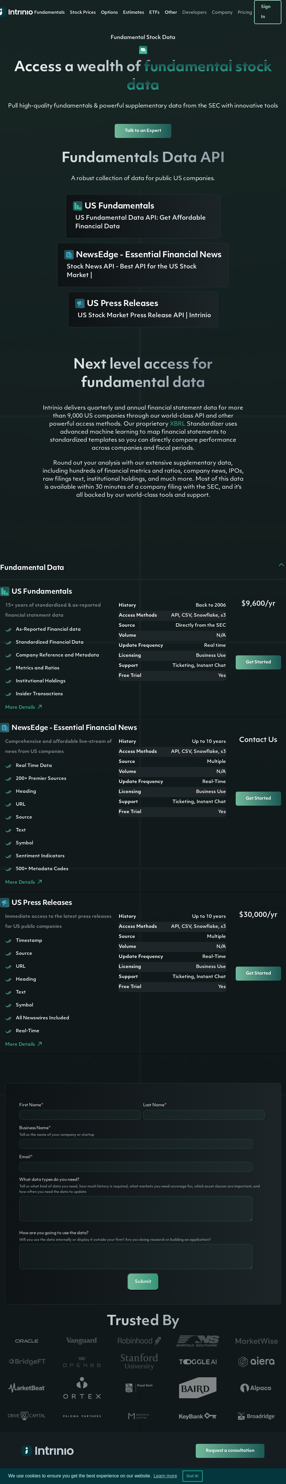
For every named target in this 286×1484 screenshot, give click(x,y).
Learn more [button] (165, 1475)
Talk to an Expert (143, 131)
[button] (49, 12)
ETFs (154, 13)
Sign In (265, 12)
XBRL (177, 424)
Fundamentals (49, 13)
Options (109, 13)
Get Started (258, 662)
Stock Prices (83, 13)
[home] (12, 12)
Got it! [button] (193, 1476)
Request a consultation (230, 1451)
